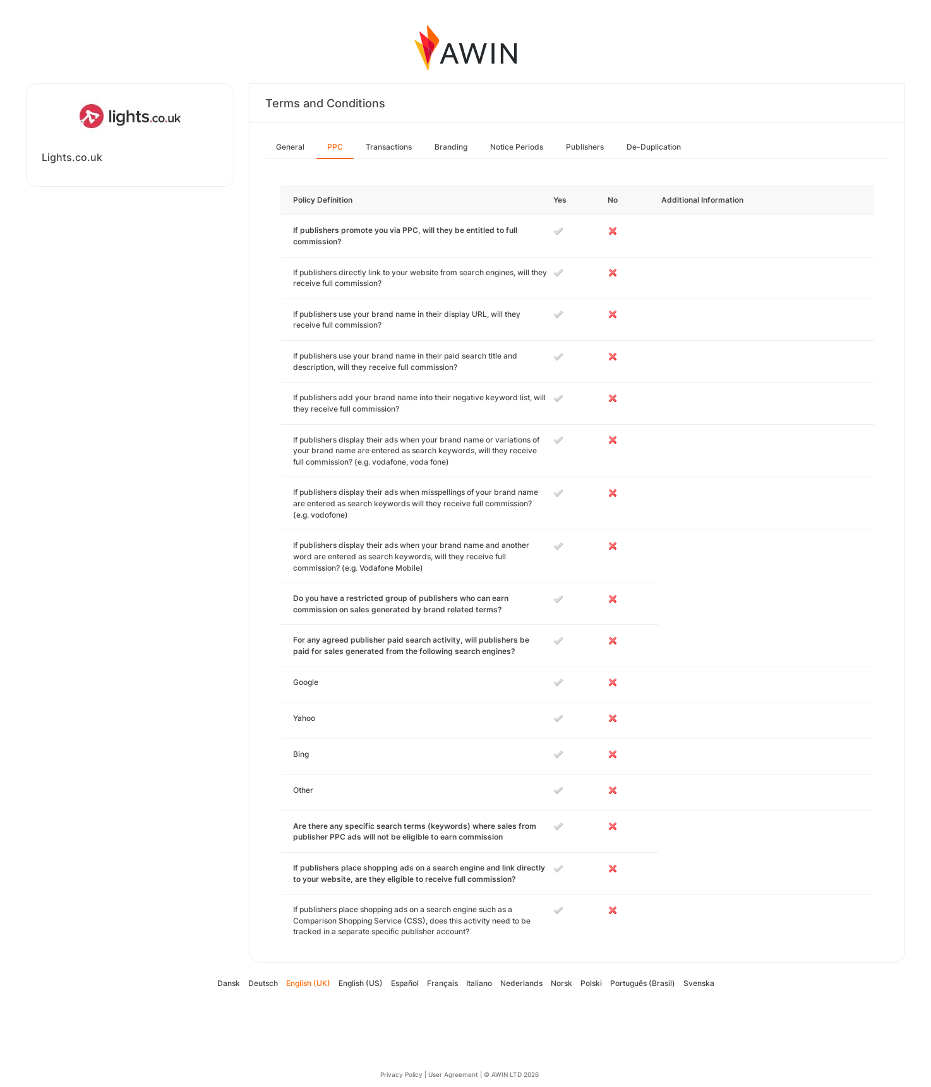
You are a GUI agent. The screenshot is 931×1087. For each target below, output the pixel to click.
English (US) (361, 983)
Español (405, 983)
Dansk (228, 983)
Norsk (561, 983)
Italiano (479, 983)
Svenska (698, 983)
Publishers (585, 146)
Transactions (389, 146)
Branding (451, 146)
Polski (591, 983)
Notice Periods (516, 146)
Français (442, 983)
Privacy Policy (401, 1074)
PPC (335, 146)
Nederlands (521, 983)
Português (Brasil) (642, 983)
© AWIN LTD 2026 (511, 1074)
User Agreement (453, 1074)
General (290, 146)
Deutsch (263, 983)
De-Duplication (654, 146)
